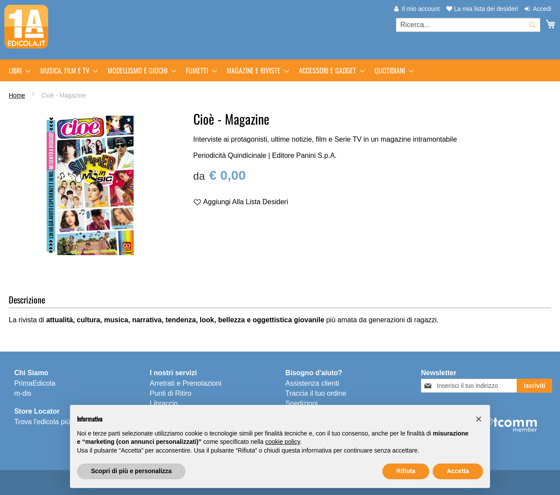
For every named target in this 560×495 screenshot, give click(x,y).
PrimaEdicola (34, 383)
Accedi (542, 8)
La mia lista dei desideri (482, 8)
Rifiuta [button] (406, 470)
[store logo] (26, 27)
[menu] (280, 70)
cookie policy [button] (282, 441)
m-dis (22, 393)
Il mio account (420, 8)
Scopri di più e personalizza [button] (131, 470)
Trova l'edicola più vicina (52, 421)
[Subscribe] (534, 386)
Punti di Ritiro (170, 393)
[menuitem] (17, 70)
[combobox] (468, 25)
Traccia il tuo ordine (315, 393)
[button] (479, 419)
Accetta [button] (458, 470)
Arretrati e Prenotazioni (185, 383)
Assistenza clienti (312, 383)
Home (17, 95)
